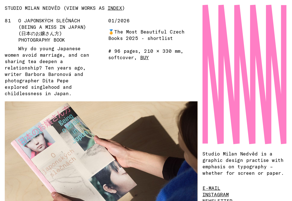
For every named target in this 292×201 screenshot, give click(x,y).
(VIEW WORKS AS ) (94, 8)
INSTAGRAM (215, 194)
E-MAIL (211, 188)
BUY (144, 57)
